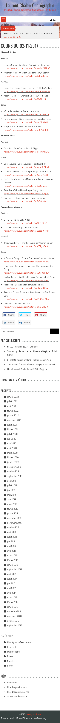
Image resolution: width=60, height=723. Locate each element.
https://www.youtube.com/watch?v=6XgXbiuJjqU (26, 99)
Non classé (12, 660)
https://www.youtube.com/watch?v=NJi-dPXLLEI (26, 174)
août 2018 (12, 532)
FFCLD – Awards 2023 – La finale (22, 346)
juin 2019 (11, 490)
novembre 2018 (14, 522)
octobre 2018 (13, 527)
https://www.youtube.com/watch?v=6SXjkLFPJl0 (26, 306)
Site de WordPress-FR (17, 696)
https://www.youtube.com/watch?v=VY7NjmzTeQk (26, 246)
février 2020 (13, 457)
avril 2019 (11, 499)
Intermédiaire (13, 651)
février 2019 (12, 508)
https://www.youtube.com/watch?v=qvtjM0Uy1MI (26, 129)
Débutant (11, 646)
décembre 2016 (14, 611)
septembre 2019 (14, 476)
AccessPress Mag (38, 718)
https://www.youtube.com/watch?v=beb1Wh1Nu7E (26, 151)
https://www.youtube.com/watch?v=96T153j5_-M (26, 223)
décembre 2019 (14, 466)
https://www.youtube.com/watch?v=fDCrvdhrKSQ (26, 114)
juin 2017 (11, 583)
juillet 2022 (12, 401)
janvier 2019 (12, 513)
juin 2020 (11, 438)
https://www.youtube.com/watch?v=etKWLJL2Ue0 (27, 68)
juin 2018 (11, 541)
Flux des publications (16, 687)
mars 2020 (12, 452)
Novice (10, 665)
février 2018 (12, 560)
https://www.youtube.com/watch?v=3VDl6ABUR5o (26, 280)
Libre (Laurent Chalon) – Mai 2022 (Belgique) (27, 369)
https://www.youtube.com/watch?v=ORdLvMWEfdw (27, 91)
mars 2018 (12, 555)
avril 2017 (11, 592)
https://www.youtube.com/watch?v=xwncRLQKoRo (27, 167)
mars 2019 (12, 504)
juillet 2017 (12, 578)
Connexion (12, 682)
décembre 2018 (14, 518)
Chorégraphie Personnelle (19, 642)
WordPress (17, 718)
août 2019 (12, 480)
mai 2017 (11, 588)
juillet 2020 (12, 434)
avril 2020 (12, 448)
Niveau (10, 656)
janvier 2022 (13, 415)
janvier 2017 (12, 606)
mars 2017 (12, 597)
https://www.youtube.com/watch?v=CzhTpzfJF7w (26, 76)
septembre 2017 (14, 569)
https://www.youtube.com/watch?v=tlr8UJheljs (25, 185)
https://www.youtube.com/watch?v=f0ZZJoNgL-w (26, 193)
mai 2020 (11, 443)
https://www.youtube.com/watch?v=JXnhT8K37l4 (26, 288)
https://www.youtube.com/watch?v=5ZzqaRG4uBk (26, 230)
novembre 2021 (14, 420)
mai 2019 (11, 494)
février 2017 (12, 602)
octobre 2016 (13, 620)
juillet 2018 (12, 536)
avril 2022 (12, 406)
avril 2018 (11, 550)
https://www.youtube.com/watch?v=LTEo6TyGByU (26, 261)
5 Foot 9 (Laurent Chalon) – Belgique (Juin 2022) (29, 359)
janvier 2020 (13, 462)
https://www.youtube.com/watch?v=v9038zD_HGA (26, 272)
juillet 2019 (12, 485)
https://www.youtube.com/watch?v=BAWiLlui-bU (26, 201)
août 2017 (11, 574)
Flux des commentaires (18, 691)
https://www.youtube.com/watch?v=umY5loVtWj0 (26, 122)
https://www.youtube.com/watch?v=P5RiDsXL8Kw (26, 299)
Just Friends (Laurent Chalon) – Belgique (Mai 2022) (31, 364)
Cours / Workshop (20, 33)
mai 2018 (11, 546)
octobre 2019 (13, 471)
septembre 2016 (14, 625)
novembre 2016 (14, 616)
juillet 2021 (12, 424)
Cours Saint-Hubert (41, 33)
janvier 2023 (13, 396)
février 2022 (12, 410)
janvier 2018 (12, 564)
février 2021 (12, 429)
